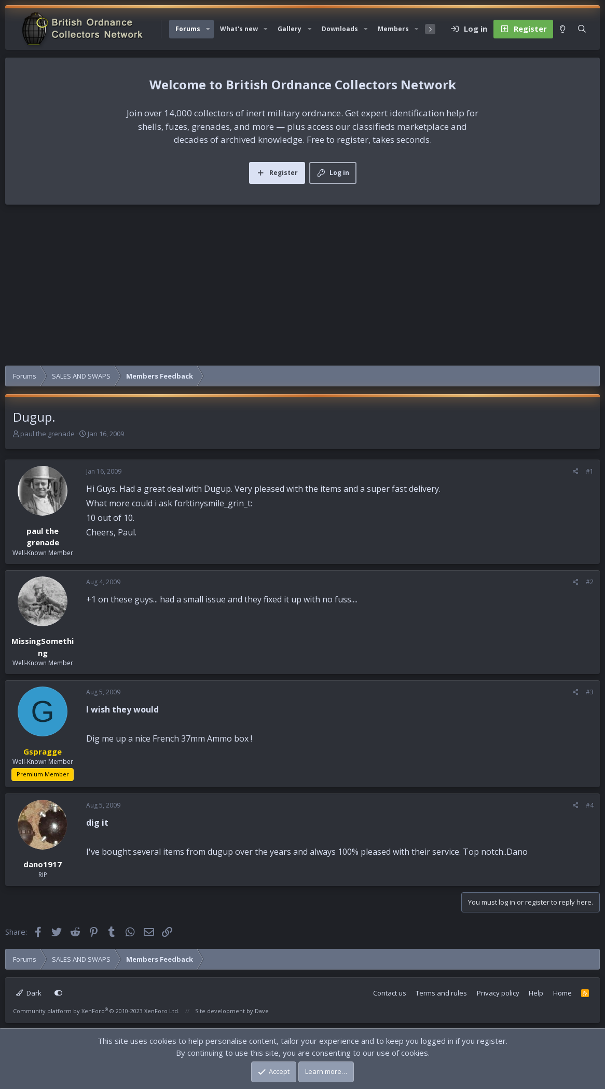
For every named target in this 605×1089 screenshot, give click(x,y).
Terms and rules (441, 993)
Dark (29, 993)
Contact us (389, 993)
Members (393, 28)
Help (536, 993)
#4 (590, 805)
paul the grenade (47, 433)
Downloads (340, 28)
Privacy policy (498, 993)
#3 (590, 692)
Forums (187, 28)
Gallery (289, 28)
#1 (590, 471)
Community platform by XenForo (96, 1011)
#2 (590, 581)
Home (562, 993)
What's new (239, 28)
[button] (208, 29)
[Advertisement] (302, 287)
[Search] (582, 29)
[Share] (575, 471)
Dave (262, 1011)
